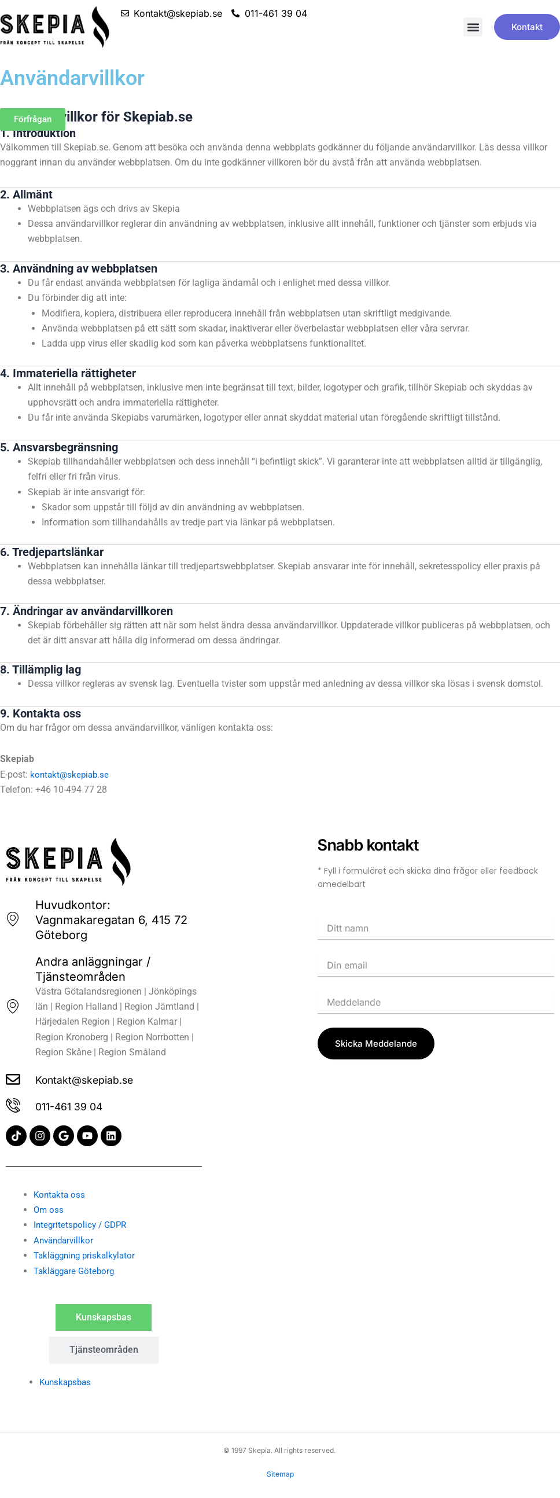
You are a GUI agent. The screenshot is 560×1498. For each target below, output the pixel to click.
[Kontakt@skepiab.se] (14, 1078)
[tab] (104, 1317)
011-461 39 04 (75, 1106)
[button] (472, 26)
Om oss (49, 1209)
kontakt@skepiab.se (71, 774)
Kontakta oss (60, 1194)
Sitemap (280, 1474)
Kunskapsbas (67, 1381)
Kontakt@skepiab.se (93, 1078)
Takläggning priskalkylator (88, 1255)
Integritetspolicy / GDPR (82, 1224)
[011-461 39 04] (14, 1106)
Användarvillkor (65, 1240)
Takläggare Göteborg (76, 1270)
